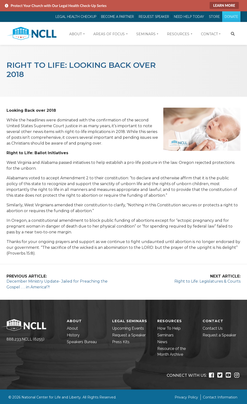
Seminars (165, 335)
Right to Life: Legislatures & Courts (207, 281)
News (162, 342)
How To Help (169, 328)
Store (214, 17)
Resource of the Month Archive (171, 351)
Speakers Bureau (82, 342)
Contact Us (213, 328)
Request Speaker (154, 17)
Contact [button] (209, 34)
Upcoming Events (128, 328)
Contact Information (220, 397)
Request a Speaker (129, 335)
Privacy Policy (186, 397)
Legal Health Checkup (75, 17)
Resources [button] (178, 34)
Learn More (224, 5)
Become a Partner (117, 17)
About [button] (75, 34)
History (73, 335)
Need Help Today (189, 17)
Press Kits (121, 342)
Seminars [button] (146, 34)
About (72, 328)
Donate (231, 17)
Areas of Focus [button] (109, 34)
